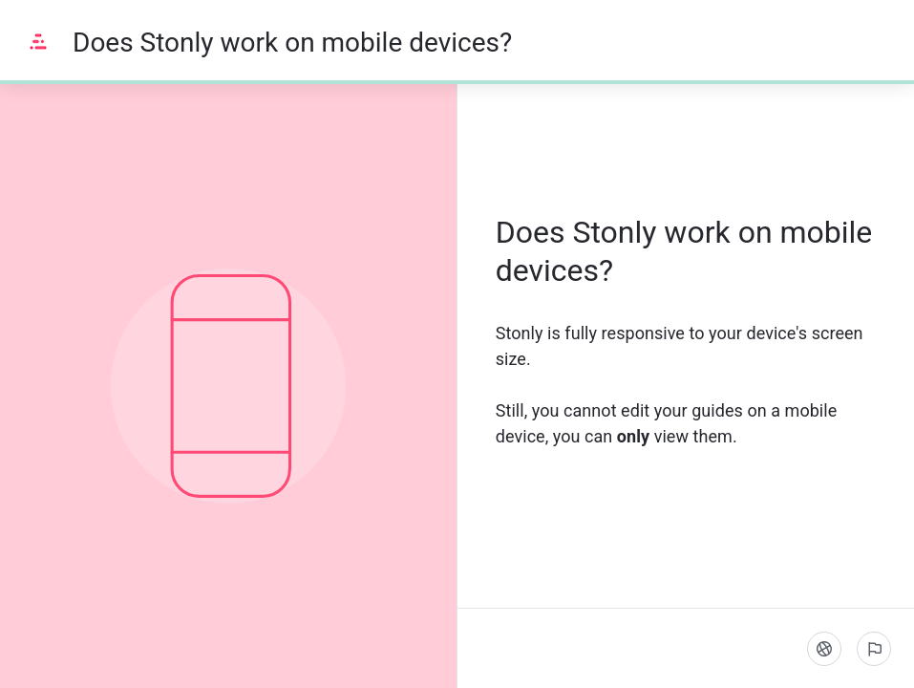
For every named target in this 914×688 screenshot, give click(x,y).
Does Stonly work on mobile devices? (292, 42)
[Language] (824, 649)
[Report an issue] (874, 649)
